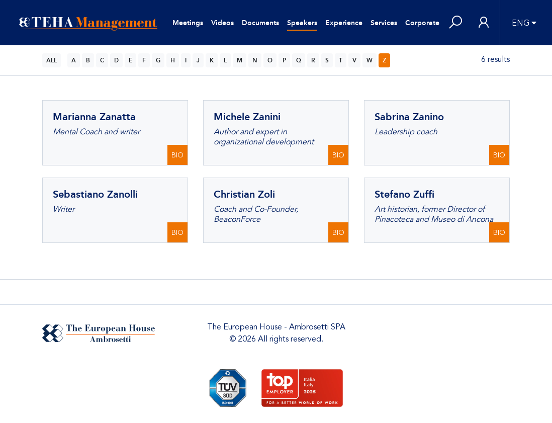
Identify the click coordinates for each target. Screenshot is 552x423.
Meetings (187, 23)
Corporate (422, 23)
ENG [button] (520, 23)
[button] (455, 23)
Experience (343, 23)
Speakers (302, 23)
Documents (260, 23)
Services (384, 23)
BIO (177, 155)
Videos (222, 23)
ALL (51, 60)
